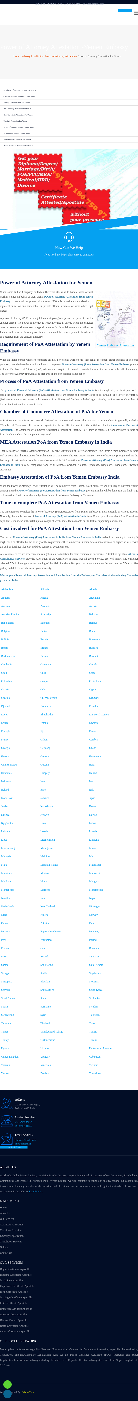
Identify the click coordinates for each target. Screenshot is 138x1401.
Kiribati (5, 814)
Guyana (44, 764)
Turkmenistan (47, 1040)
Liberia (93, 831)
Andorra (5, 597)
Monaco (44, 881)
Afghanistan (7, 589)
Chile (43, 672)
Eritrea (4, 722)
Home (17, 56)
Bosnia (44, 639)
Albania (44, 589)
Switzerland (7, 1014)
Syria (43, 1014)
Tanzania (6, 1023)
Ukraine (44, 1048)
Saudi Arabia (96, 964)
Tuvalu (93, 1040)
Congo (44, 681)
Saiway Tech (28, 1392)
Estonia (44, 722)
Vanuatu (5, 1065)
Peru (3, 939)
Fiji (42, 731)
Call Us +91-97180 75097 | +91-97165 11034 (57, 4)
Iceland (93, 773)
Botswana (94, 639)
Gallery (4, 1247)
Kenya (92, 806)
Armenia (5, 606)
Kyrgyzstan (7, 823)
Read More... (36, 1191)
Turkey (5, 1040)
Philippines (46, 939)
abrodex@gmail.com (93, 4)
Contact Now (14, 1147)
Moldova (6, 881)
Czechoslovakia (48, 697)
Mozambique (96, 889)
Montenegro (7, 889)
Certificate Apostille (11, 1230)
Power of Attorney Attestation (61, 56)
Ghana (92, 747)
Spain (43, 998)
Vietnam (93, 1065)
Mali (91, 856)
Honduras (6, 773)
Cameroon (46, 664)
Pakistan (45, 923)
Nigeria (44, 914)
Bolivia (5, 639)
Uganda (5, 1048)
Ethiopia (5, 731)
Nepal (92, 898)
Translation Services (11, 1241)
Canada (93, 664)
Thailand (45, 1023)
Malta (4, 864)
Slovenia (93, 981)
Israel (43, 789)
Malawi (93, 848)
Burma (44, 656)
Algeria (93, 589)
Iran (42, 781)
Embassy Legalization (32, 56)
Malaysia (6, 856)
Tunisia (93, 1031)
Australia (45, 606)
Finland (93, 731)
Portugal (5, 948)
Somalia (5, 989)
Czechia (5, 697)
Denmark (94, 697)
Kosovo (44, 814)
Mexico (44, 873)
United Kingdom (10, 1056)
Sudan (4, 1006)
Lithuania (94, 839)
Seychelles (94, 973)
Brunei (44, 647)
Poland (92, 939)
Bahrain (93, 614)
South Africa (47, 989)
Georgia (5, 747)
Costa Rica (95, 681)
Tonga (4, 1031)
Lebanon (5, 831)
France (4, 739)
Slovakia (45, 981)
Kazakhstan (46, 806)
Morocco (45, 889)
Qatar (43, 948)
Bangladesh (7, 622)
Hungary (45, 773)
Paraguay (94, 931)
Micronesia (95, 873)
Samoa (4, 964)
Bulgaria (93, 647)
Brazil (4, 647)
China (92, 672)
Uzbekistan (95, 1056)
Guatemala (95, 756)
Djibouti (5, 706)
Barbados (45, 622)
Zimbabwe (94, 1073)
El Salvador (46, 714)
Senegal (5, 973)
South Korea (95, 989)
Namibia (5, 898)
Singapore (6, 981)
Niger (4, 914)
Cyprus (93, 689)
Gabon (44, 739)
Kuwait (93, 814)
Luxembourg (8, 848)
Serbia (43, 973)
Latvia (92, 823)
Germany (45, 747)
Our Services (7, 1218)
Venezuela (46, 1065)
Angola (44, 597)
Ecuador (93, 706)
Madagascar (46, 848)
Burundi (93, 656)
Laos (43, 823)
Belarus (93, 622)
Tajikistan (94, 1014)
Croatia (5, 689)
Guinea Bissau (9, 764)
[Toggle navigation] (136, 13)
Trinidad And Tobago (51, 1031)
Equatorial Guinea (99, 714)
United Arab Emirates (100, 1048)
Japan (92, 798)
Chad (4, 672)
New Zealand (47, 906)
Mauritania (95, 864)
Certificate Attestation (12, 1224)
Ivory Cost (6, 798)
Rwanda (44, 956)
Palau (92, 923)
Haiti (91, 764)
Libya (4, 839)
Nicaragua (94, 906)
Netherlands (7, 906)
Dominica (45, 706)
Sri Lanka (94, 998)
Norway (93, 914)
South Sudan (8, 998)
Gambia (93, 739)
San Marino (46, 964)
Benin (92, 631)
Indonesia (6, 781)
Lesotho (44, 831)
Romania (94, 948)
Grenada (45, 756)
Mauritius (6, 873)
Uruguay (45, 1056)
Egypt (4, 714)
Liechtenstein (47, 839)
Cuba (43, 689)
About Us (5, 1213)
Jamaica (44, 798)
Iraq (91, 781)
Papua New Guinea (50, 931)
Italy (91, 789)
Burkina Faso (8, 656)
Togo (92, 1023)
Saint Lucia (95, 956)
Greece (5, 756)
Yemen (5, 1073)
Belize (43, 631)
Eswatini (93, 722)
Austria (93, 606)
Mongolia (94, 881)
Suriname (45, 1006)
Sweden (93, 1006)
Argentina (94, 597)
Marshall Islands (49, 864)
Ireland (5, 789)
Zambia (44, 1073)
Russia (4, 956)
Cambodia (6, 664)
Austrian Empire (10, 614)
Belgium (5, 631)
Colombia (6, 681)
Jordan (4, 806)
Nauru (43, 898)
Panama (5, 931)
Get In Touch (125, 10)
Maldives (45, 856)
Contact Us (69, 261)
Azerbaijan (46, 614)
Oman (4, 923)
